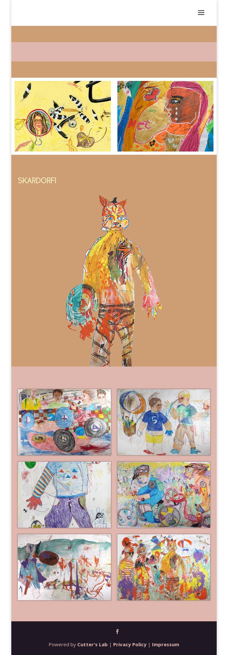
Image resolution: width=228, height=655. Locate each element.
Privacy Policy (130, 644)
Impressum (165, 644)
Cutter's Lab (92, 644)
